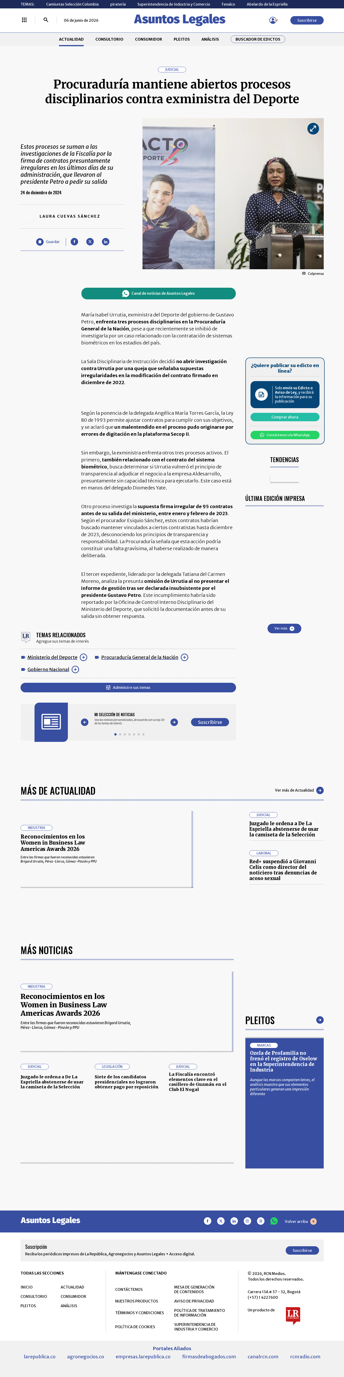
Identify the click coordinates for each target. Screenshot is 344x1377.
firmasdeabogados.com (209, 1356)
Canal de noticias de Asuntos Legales (158, 293)
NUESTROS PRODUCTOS (136, 1301)
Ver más (284, 628)
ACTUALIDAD (71, 39)
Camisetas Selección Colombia (72, 4)
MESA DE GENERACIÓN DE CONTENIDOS (194, 1289)
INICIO (27, 1287)
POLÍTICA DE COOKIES (135, 1326)
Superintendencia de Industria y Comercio (173, 4)
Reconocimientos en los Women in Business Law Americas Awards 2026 (53, 842)
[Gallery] (129, 719)
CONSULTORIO (109, 39)
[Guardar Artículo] (48, 242)
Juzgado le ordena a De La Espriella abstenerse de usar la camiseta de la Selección (284, 829)
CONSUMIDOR (148, 39)
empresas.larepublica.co (143, 1356)
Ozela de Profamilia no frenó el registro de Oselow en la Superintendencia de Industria (283, 1061)
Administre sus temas (128, 687)
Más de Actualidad (58, 790)
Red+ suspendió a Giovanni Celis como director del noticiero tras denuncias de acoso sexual (283, 870)
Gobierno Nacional (48, 669)
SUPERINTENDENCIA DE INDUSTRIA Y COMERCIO (196, 1326)
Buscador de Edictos (258, 39)
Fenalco (228, 4)
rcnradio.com (305, 1356)
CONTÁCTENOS (129, 1289)
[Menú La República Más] (24, 20)
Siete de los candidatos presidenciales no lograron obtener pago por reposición (127, 1082)
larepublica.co (40, 1356)
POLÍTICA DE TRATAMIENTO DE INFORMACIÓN (199, 1312)
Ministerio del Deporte (52, 657)
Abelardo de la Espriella (267, 4)
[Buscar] (46, 20)
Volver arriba (301, 1221)
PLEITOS (182, 39)
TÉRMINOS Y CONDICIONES (139, 1312)
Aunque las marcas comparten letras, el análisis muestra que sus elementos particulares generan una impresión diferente (282, 1086)
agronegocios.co (85, 1356)
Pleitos (260, 1020)
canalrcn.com (263, 1356)
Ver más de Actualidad (299, 790)
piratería (118, 4)
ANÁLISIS (210, 39)
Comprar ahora (284, 417)
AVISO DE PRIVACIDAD (194, 1301)
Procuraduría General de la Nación (139, 657)
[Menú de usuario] (272, 20)
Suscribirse (307, 20)
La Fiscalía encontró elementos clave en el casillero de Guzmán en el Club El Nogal (197, 1082)
